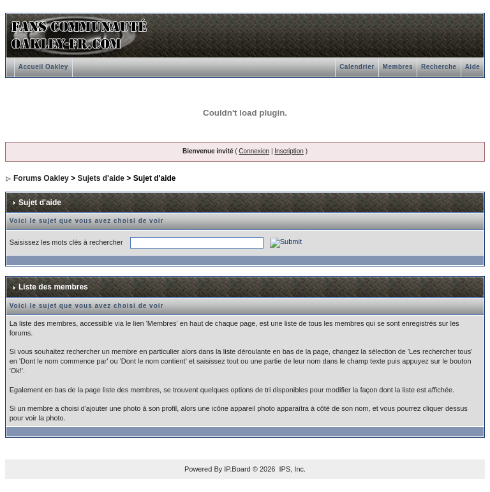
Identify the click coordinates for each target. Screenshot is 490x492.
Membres (398, 66)
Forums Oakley (41, 178)
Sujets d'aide (100, 178)
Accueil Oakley (43, 66)
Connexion (254, 151)
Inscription (289, 151)
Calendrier (356, 66)
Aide (472, 66)
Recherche (439, 66)
